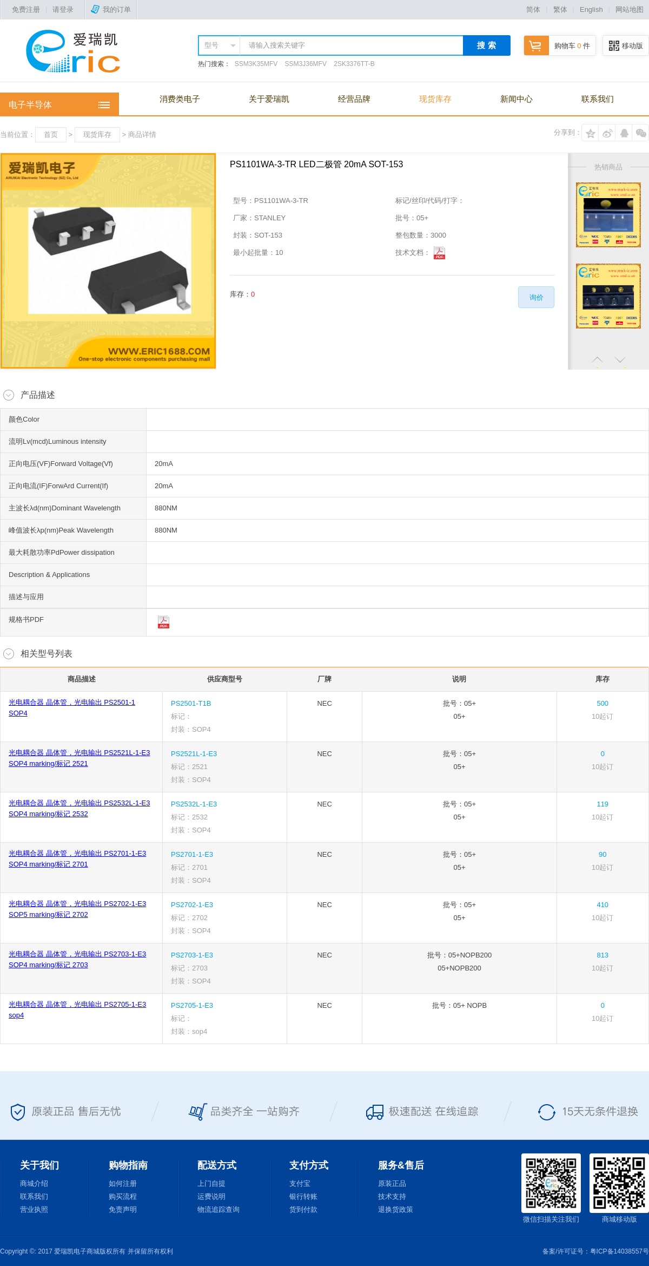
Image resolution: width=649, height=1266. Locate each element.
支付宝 (299, 1183)
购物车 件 (557, 46)
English (591, 9)
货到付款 (303, 1209)
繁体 (560, 9)
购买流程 (123, 1196)
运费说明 (211, 1196)
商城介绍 (34, 1183)
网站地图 (629, 9)
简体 (533, 9)
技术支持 (392, 1196)
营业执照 (34, 1209)
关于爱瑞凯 (269, 98)
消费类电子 (180, 98)
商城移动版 (619, 1188)
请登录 (63, 9)
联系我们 (597, 98)
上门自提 (211, 1183)
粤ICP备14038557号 (619, 1251)
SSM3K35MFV (256, 64)
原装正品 (392, 1183)
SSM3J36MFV (306, 64)
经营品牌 (354, 98)
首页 (51, 134)
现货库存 (435, 98)
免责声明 (123, 1209)
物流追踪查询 (218, 1209)
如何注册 (123, 1183)
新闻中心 (516, 98)
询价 (536, 297)
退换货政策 (395, 1209)
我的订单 (111, 9)
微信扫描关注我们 (551, 1188)
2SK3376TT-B (354, 64)
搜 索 (486, 45)
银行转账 (303, 1196)
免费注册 (26, 9)
